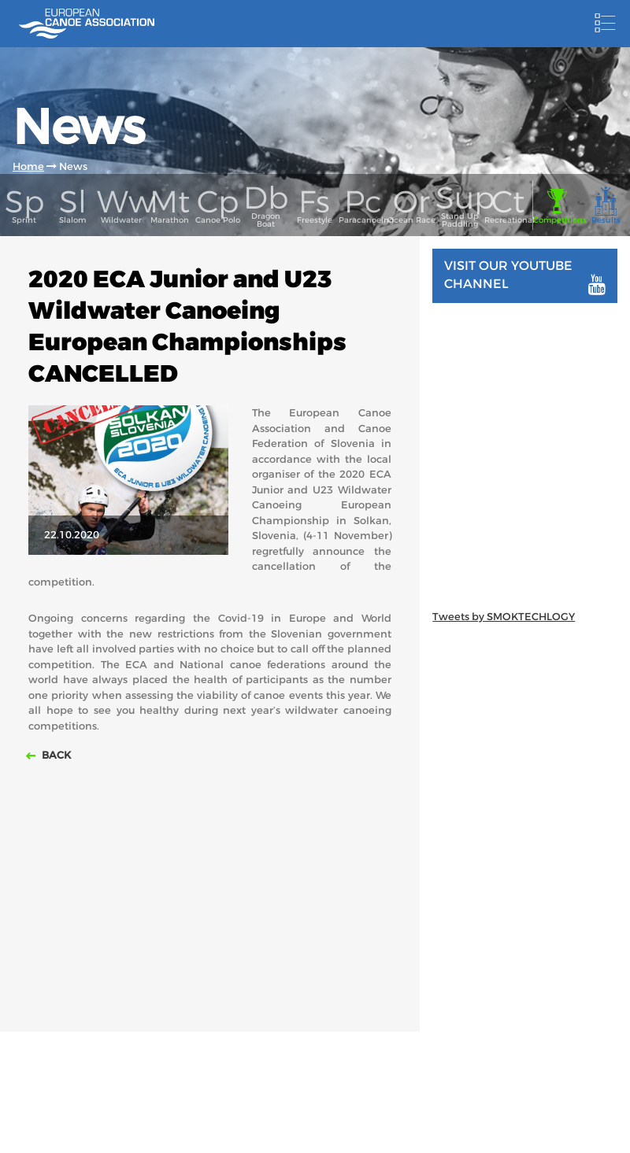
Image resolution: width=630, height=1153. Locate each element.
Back (55, 755)
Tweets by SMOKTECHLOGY (503, 616)
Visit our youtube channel (525, 276)
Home (28, 166)
